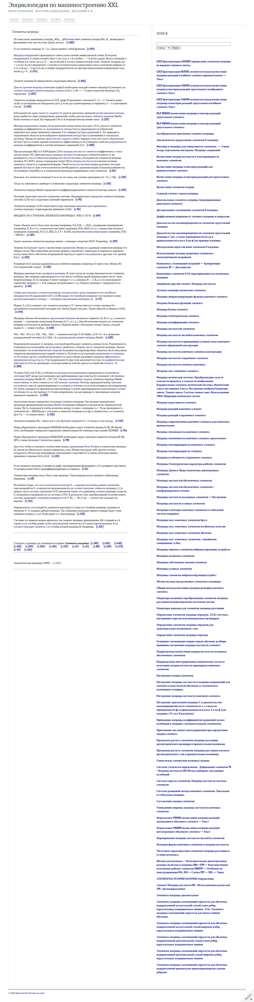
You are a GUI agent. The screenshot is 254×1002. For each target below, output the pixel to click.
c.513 (60, 575)
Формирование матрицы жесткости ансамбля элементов (190, 845)
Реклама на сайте (39, 1000)
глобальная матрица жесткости (55, 157)
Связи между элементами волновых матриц (182, 768)
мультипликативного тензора (33, 308)
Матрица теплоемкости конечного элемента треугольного (190, 442)
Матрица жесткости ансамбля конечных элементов (187, 338)
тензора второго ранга (76, 302)
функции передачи (74, 430)
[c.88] (102, 559)
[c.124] (43, 562)
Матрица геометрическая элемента (177, 319)
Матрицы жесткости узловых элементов (180, 507)
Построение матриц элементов (174, 683)
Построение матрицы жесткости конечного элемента (188, 703)
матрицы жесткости (67, 154)
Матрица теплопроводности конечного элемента (185, 448)
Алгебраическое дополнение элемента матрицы (184, 133)
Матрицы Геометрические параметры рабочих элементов (190, 467)
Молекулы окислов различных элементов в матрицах (188, 589)
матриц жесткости (86, 161)
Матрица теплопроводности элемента (178, 454)
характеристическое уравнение (45, 206)
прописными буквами (65, 327)
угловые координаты (28, 465)
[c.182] (98, 556)
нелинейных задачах (83, 388)
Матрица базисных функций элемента (179, 306)
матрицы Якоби (55, 414)
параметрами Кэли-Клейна (87, 459)
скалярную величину (56, 283)
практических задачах (61, 138)
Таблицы (45, 19)
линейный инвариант (89, 305)
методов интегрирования (75, 382)
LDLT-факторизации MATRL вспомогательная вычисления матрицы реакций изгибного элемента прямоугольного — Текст (191, 75)
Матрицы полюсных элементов (175, 563)
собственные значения (69, 392)
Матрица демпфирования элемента (177, 326)
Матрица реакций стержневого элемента (180, 419)
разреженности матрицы (31, 145)
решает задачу (40, 257)
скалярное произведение (67, 308)
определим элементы (105, 206)
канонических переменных (94, 215)
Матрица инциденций (29, 55)
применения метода (73, 135)
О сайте (58, 19)
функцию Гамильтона (47, 452)
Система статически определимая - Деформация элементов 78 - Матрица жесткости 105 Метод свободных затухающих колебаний (191, 778)
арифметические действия (58, 372)
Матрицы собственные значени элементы (181, 569)
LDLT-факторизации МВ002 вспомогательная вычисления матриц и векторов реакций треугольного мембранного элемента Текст (191, 89)
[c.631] (109, 556)
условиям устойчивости (75, 395)
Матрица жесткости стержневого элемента (181, 361)
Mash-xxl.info (24, 1000)
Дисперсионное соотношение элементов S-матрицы (186, 210)
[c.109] (114, 559)
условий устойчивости (44, 401)
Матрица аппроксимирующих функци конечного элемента (191, 300)
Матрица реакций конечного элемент (178, 412)
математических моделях (71, 359)
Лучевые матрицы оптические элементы (180, 294)
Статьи (17, 19)
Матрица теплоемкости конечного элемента (182, 435)
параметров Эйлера (76, 257)
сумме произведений (59, 536)
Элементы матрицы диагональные (177, 902)
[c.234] (47, 559)
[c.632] (121, 556)
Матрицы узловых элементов (173, 576)
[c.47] (81, 559)
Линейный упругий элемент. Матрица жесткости (185, 287)
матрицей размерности (62, 510)
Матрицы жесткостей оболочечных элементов (183, 484)
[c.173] (20, 562)
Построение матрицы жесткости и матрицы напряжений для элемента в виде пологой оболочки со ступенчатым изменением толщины (190, 693)
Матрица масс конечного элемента (177, 374)
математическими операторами (93, 241)
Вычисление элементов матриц (175, 187)
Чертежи (30, 19)
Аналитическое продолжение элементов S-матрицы (187, 140)
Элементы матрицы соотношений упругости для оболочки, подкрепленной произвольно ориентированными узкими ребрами (191, 976)
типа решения (107, 263)
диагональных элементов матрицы (44, 302)
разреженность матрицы (43, 366)
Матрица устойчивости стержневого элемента (183, 461)
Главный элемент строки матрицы (177, 193)
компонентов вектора (61, 497)
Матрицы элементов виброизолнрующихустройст (186, 582)
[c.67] (92, 559)
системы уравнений (91, 132)
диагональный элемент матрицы (80, 347)
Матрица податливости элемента (176, 406)
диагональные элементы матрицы (107, 116)
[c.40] (31, 562)
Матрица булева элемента (171, 313)
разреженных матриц (38, 125)
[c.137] (71, 559)
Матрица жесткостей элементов (175, 332)
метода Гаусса (79, 369)
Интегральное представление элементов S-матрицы (187, 250)
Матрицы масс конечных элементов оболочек (183, 536)
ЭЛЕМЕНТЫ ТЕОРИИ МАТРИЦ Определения (184, 886)
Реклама (72, 19)
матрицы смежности (62, 90)
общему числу (105, 356)
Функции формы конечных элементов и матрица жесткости (192, 852)
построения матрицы (33, 87)
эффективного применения (55, 369)
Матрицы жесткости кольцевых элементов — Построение (191, 500)
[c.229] (35, 559)
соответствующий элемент (35, 90)
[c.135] (59, 559)
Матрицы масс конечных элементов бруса (181, 523)
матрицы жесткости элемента (82, 151)
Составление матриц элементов (175, 808)
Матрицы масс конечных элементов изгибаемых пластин (190, 530)
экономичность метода (62, 129)
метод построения (82, 164)
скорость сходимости (53, 113)
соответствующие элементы (93, 501)
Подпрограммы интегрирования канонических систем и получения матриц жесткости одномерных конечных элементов (190, 673)
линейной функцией (93, 366)
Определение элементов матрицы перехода (181, 642)
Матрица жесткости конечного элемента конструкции (188, 355)
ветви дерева (101, 58)
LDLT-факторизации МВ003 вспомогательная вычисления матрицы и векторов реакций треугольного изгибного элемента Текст (191, 103)
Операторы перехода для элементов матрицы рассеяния (189, 615)
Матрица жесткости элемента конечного (180, 368)
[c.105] (24, 559)
